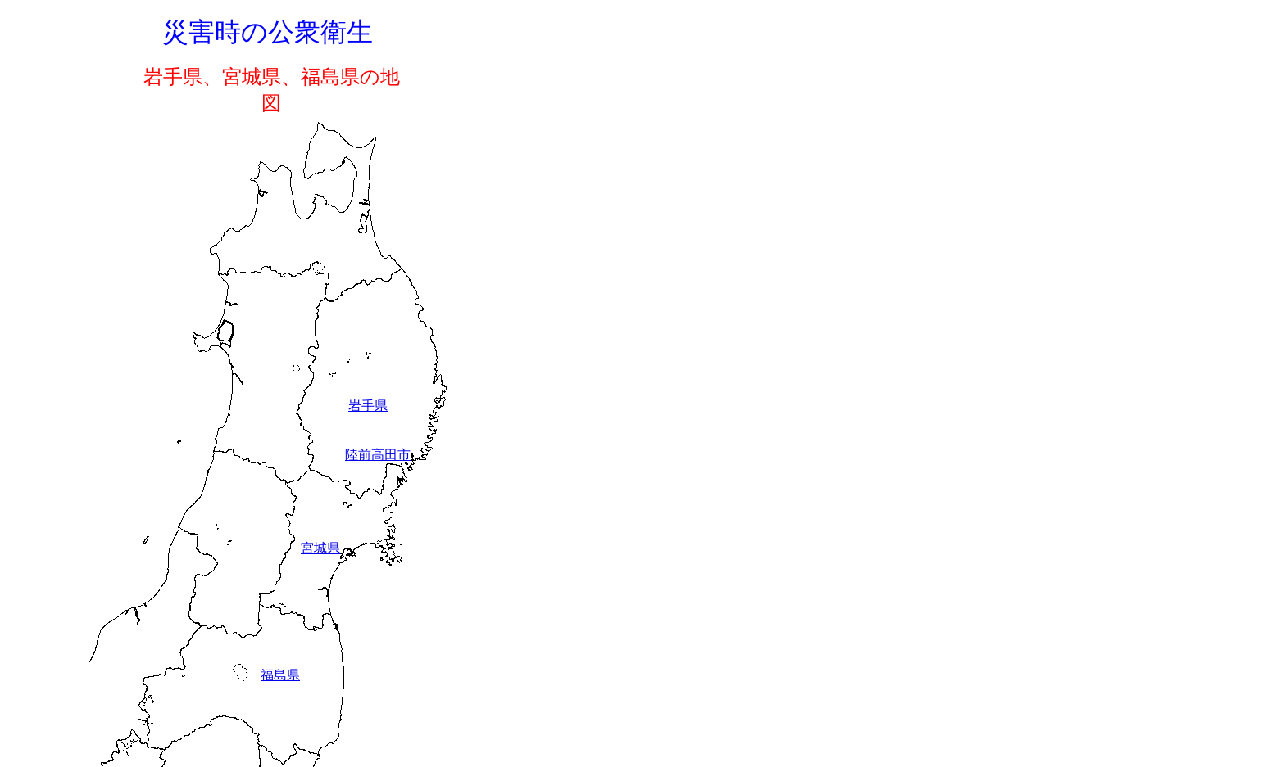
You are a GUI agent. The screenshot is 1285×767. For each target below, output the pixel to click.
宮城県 (320, 548)
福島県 (280, 675)
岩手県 (368, 406)
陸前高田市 (378, 455)
